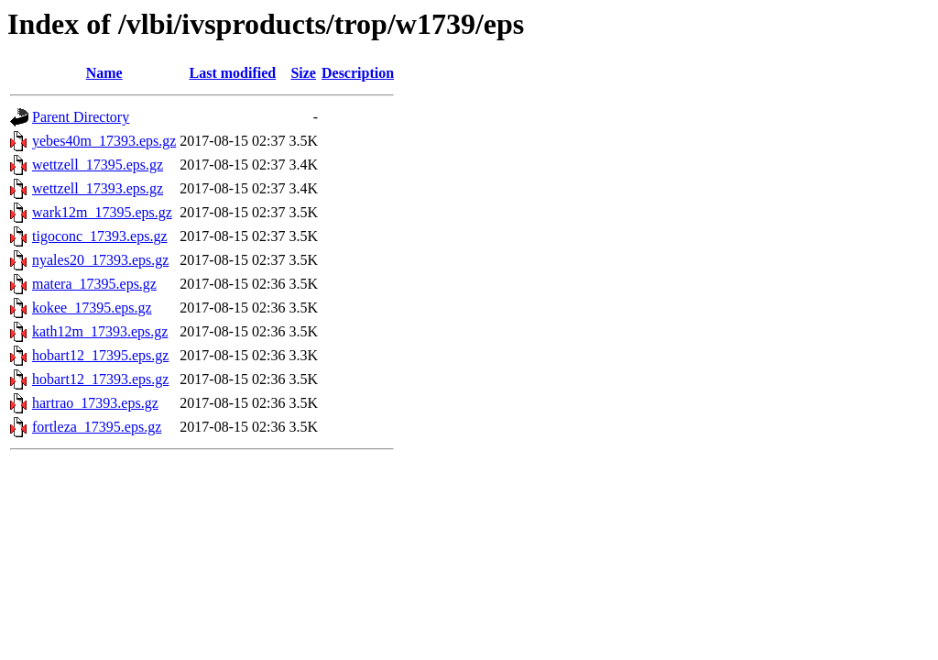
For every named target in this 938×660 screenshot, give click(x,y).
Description (358, 73)
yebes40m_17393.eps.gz (104, 140)
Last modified (233, 73)
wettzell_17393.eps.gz (97, 188)
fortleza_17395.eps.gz (96, 426)
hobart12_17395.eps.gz (100, 355)
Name (104, 73)
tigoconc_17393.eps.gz (100, 236)
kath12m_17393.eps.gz (100, 331)
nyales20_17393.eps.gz (100, 260)
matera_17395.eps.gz (94, 284)
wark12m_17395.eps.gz (102, 212)
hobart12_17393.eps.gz (100, 379)
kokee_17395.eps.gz (92, 307)
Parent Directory (80, 117)
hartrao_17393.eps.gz (95, 403)
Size (303, 73)
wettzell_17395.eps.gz (97, 164)
